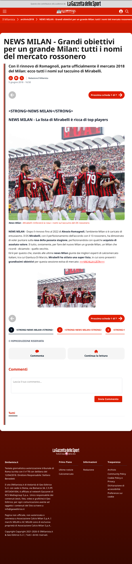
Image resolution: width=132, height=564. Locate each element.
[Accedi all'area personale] (121, 11)
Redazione (88, 469)
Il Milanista (8, 19)
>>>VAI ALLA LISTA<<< (92, 261)
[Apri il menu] (4, 11)
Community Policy (117, 473)
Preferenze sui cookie (115, 495)
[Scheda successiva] (106, 95)
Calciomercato (66, 473)
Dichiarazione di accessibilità (116, 487)
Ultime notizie (66, 469)
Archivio (112, 469)
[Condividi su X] (22, 78)
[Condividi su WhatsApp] (11, 78)
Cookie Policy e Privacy (115, 479)
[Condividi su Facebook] (16, 78)
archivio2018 (27, 19)
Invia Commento (108, 399)
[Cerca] (127, 11)
